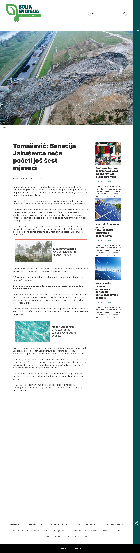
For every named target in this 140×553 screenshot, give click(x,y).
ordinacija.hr (76, 536)
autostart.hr (106, 531)
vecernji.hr (117, 531)
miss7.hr (25, 531)
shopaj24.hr (83, 531)
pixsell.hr (87, 536)
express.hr (95, 531)
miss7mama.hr (35, 531)
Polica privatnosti (87, 524)
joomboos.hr (72, 531)
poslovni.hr (47, 536)
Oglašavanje (35, 524)
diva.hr (66, 536)
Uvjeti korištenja (60, 524)
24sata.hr (15, 531)
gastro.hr (61, 531)
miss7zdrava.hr (49, 531)
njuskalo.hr (58, 536)
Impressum (15, 524)
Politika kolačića (114, 524)
